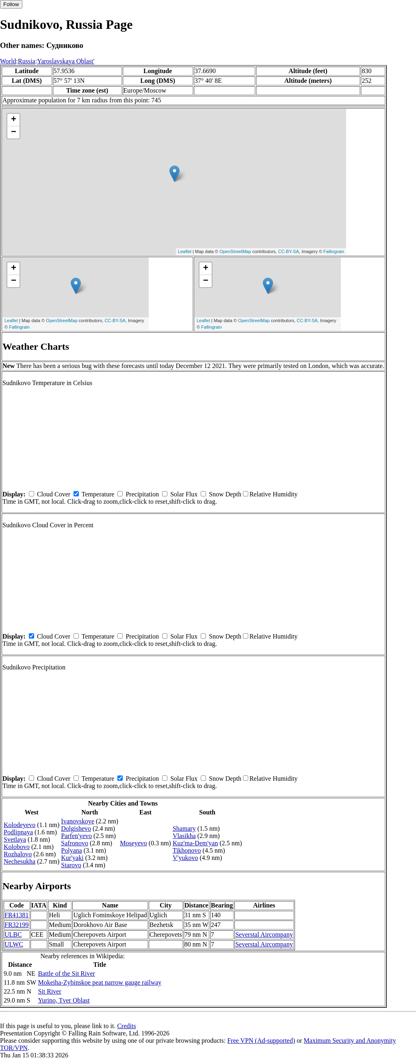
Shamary (184, 828)
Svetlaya (15, 839)
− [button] (13, 132)
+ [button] (13, 120)
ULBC (13, 934)
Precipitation (142, 494)
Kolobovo (17, 846)
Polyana (71, 850)
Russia (26, 61)
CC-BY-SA (288, 251)
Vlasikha (184, 835)
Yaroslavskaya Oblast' (65, 61)
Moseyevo (133, 843)
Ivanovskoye (77, 821)
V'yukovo (185, 857)
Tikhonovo (187, 850)
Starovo (71, 865)
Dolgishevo (76, 828)
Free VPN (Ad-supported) (261, 1040)
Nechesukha (19, 861)
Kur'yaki (72, 857)
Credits (126, 1025)
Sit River (49, 991)
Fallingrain (333, 251)
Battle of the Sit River (66, 973)
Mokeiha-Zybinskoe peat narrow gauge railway (99, 982)
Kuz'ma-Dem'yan (195, 843)
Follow (11, 4)
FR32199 (16, 924)
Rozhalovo (18, 854)
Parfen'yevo (76, 835)
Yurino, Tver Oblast (63, 1000)
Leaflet (184, 251)
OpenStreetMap (235, 251)
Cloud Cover (53, 494)
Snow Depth (225, 494)
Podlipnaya (18, 832)
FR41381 (16, 915)
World (8, 61)
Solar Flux (183, 494)
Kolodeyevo (19, 824)
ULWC (13, 944)
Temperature (98, 494)
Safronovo (74, 843)
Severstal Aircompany (264, 934)
